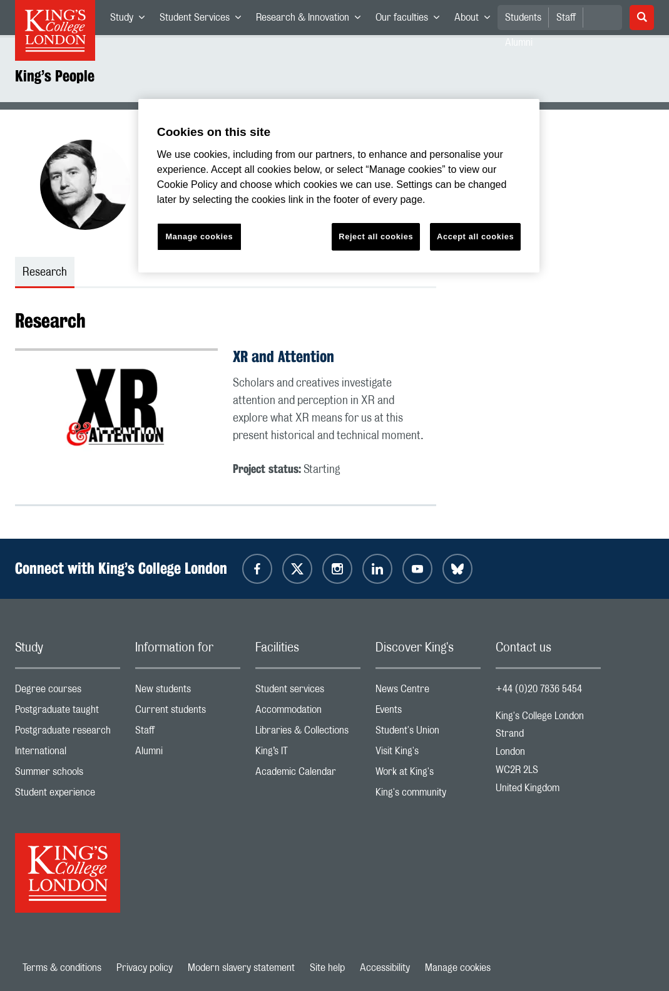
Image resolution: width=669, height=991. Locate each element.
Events (428, 712)
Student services (307, 692)
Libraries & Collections (307, 733)
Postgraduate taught (67, 712)
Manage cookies (458, 968)
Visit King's (428, 754)
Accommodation (307, 712)
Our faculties (411, 20)
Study (131, 20)
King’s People (54, 75)
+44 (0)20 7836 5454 (539, 689)
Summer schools (67, 774)
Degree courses (67, 692)
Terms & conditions (62, 968)
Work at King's (428, 774)
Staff (566, 18)
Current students (187, 712)
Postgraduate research (67, 733)
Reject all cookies (376, 236)
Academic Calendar (307, 774)
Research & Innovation (312, 20)
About (476, 20)
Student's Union (428, 733)
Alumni (187, 754)
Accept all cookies (475, 236)
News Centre (428, 692)
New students (187, 692)
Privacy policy (144, 968)
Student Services (204, 20)
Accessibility (385, 968)
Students (523, 18)
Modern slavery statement (241, 968)
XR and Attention (283, 356)
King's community (428, 795)
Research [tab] (45, 272)
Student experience (67, 795)
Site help (327, 968)
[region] (338, 185)
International (67, 754)
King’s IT (307, 754)
